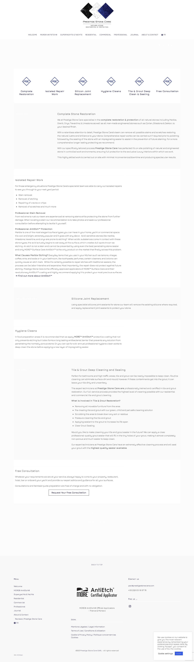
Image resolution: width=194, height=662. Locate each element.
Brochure (97, 513)
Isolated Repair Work (54, 93)
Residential (91, 35)
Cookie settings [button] (165, 653)
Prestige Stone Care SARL (91, 651)
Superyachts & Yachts (71, 35)
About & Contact (150, 35)
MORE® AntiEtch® (48, 35)
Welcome (32, 35)
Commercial (105, 35)
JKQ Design (20, 655)
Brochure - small (97, 522)
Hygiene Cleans (111, 91)
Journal (134, 35)
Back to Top (97, 565)
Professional (120, 35)
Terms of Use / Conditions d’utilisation (88, 630)
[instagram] (130, 605)
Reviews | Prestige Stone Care (28, 619)
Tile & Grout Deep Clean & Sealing (139, 93)
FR (163, 35)
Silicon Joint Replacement (83, 93)
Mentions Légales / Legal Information (88, 626)
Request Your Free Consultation (68, 492)
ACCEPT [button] (178, 653)
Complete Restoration (26, 93)
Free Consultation (167, 91)
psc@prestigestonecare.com (141, 585)
